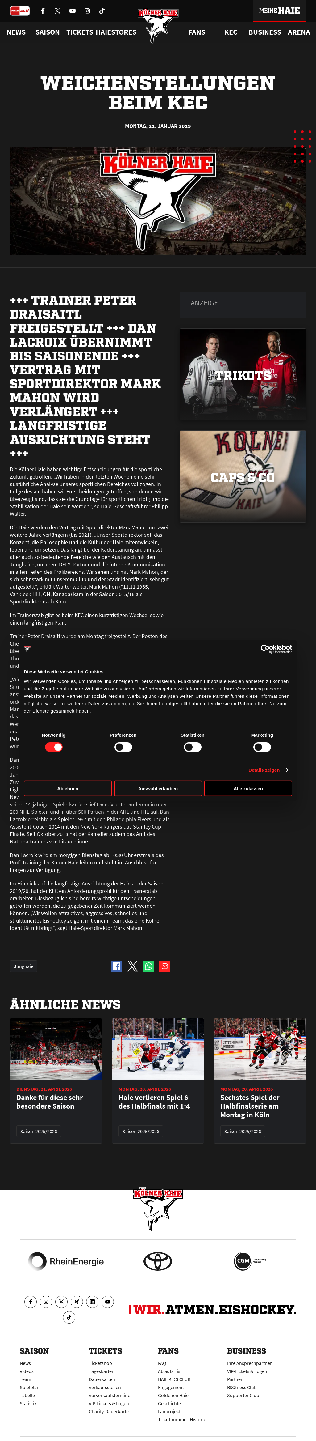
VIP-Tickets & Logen (109, 1403)
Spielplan (30, 1387)
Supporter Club (243, 1395)
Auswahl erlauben (158, 788)
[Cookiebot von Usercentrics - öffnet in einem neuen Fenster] (265, 649)
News (25, 1363)
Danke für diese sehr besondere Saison (49, 1102)
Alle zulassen (248, 788)
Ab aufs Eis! (170, 1371)
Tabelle (27, 1395)
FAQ (162, 1363)
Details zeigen (264, 769)
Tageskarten (101, 1371)
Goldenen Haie (173, 1395)
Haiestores (116, 32)
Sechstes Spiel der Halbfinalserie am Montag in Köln (250, 1106)
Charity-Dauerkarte (109, 1411)
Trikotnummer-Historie (182, 1419)
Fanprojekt (169, 1411)
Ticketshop (100, 1363)
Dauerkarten (102, 1379)
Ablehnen (67, 788)
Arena (299, 32)
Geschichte (169, 1403)
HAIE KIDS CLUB (174, 1379)
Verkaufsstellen (105, 1387)
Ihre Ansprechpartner (249, 1363)
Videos (27, 1371)
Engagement (171, 1387)
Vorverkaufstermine (109, 1395)
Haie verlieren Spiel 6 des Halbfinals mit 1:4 (154, 1102)
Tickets (79, 32)
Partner (235, 1379)
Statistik (28, 1403)
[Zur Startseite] (158, 25)
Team (25, 1379)
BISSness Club (242, 1387)
